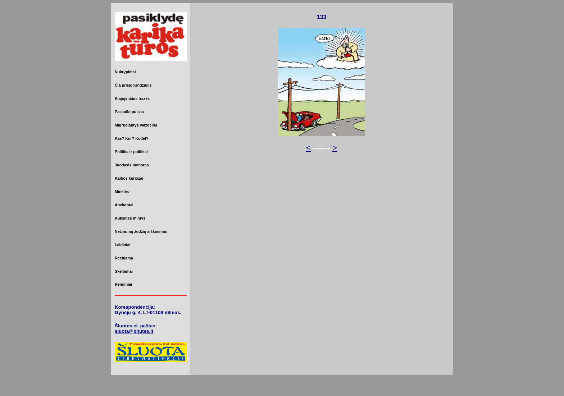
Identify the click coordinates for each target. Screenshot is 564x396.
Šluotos (123, 325)
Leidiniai (122, 245)
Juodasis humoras (132, 165)
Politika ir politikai (131, 151)
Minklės (122, 191)
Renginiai (123, 284)
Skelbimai (124, 271)
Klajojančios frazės (132, 98)
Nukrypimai (125, 72)
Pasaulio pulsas (129, 112)
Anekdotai (124, 205)
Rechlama (124, 258)
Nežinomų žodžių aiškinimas (141, 231)
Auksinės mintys (130, 218)
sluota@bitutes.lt (134, 331)
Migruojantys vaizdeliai (136, 125)
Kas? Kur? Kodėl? (132, 138)
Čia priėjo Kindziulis (133, 85)
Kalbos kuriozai (129, 178)
